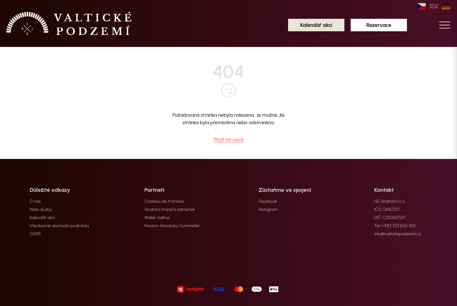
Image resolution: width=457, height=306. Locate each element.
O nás (35, 201)
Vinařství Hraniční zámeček (170, 209)
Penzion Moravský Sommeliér (172, 225)
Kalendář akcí (316, 25)
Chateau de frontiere (164, 201)
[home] (68, 23)
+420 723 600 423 (399, 225)
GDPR (35, 234)
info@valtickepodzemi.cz (397, 234)
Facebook (268, 201)
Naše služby (41, 209)
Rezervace (378, 25)
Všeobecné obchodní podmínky (59, 225)
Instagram (268, 209)
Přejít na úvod (228, 139)
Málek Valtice (157, 217)
